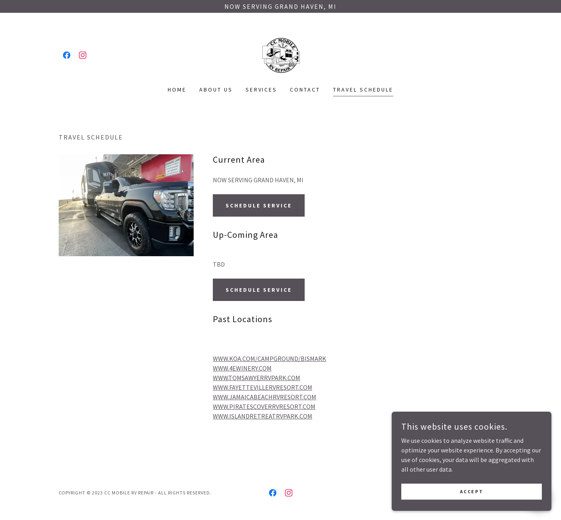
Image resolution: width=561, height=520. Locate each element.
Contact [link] (305, 89)
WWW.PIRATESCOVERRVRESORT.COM (264, 406)
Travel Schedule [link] (363, 89)
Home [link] (177, 89)
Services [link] (262, 89)
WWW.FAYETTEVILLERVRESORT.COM (262, 387)
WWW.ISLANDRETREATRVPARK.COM (262, 416)
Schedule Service (259, 205)
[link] (67, 55)
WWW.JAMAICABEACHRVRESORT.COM (264, 397)
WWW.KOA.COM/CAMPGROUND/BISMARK (269, 359)
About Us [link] (216, 89)
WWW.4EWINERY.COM (242, 368)
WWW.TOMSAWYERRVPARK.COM (256, 378)
